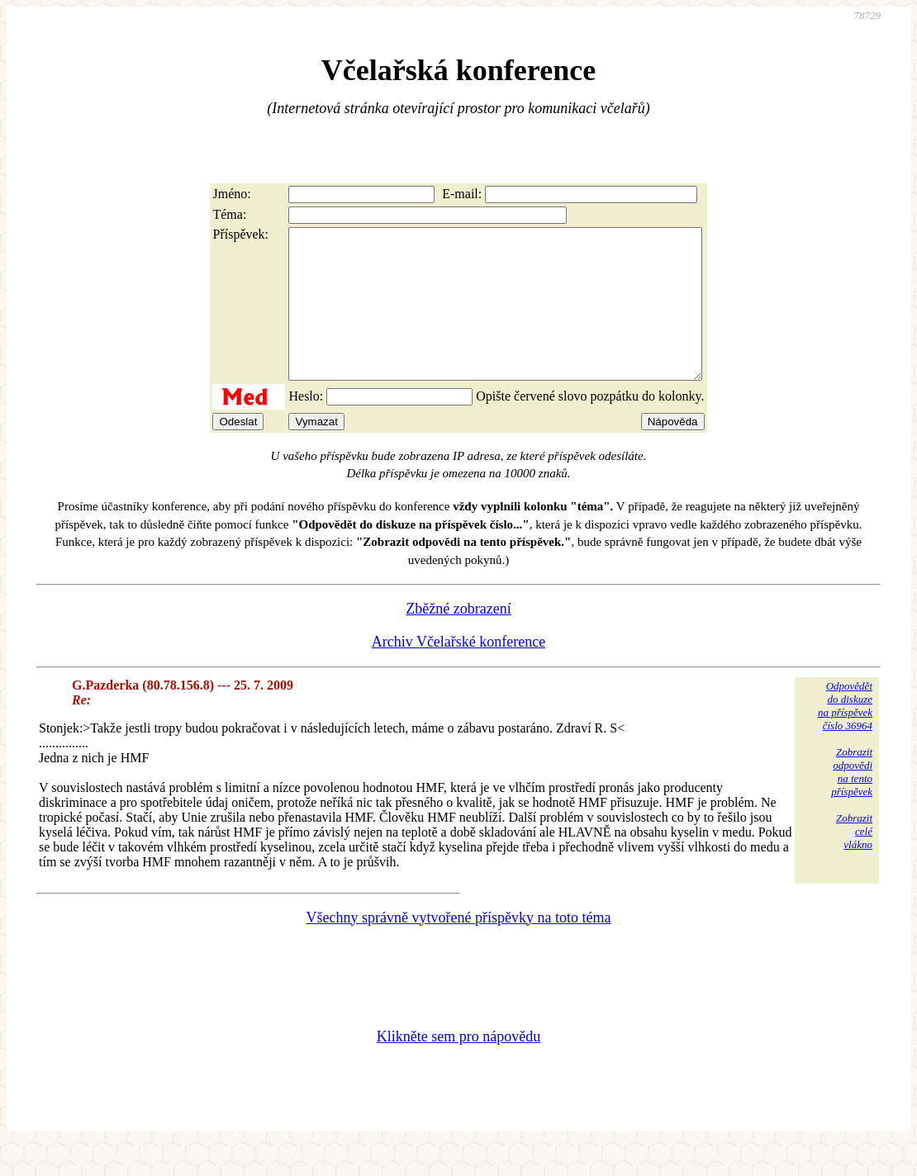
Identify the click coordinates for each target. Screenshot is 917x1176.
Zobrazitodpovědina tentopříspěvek (851, 801)
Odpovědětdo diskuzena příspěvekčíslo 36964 (845, 735)
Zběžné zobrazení (458, 638)
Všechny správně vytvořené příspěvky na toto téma (458, 947)
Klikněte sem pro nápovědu (458, 1066)
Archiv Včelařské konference (459, 671)
